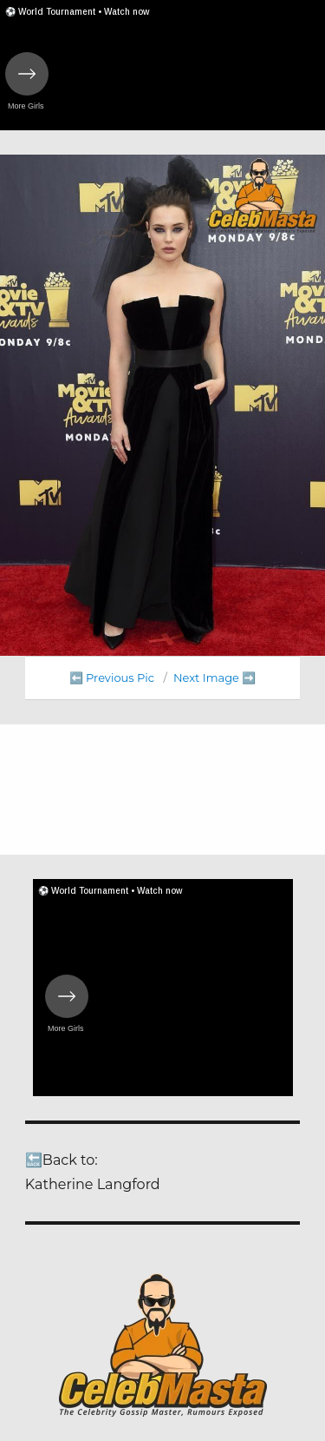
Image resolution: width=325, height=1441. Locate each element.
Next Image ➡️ (214, 677)
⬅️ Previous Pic (112, 677)
